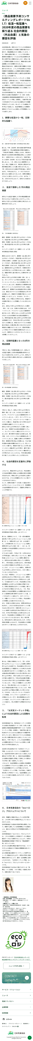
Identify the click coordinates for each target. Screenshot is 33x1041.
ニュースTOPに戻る (16, 966)
